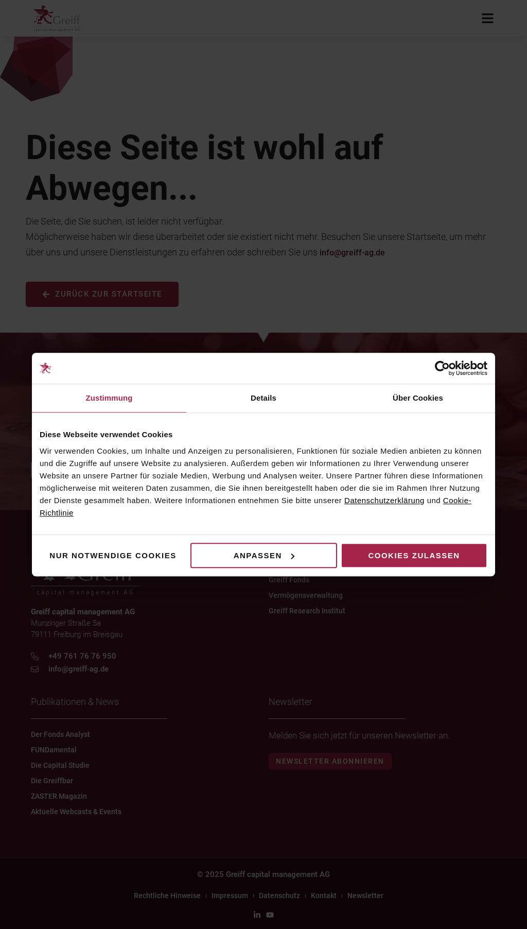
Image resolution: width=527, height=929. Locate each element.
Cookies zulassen (414, 555)
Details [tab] (263, 397)
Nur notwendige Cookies (112, 555)
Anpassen (264, 555)
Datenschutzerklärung (384, 500)
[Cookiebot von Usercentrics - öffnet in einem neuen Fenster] (442, 368)
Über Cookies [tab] (418, 397)
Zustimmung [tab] (109, 397)
